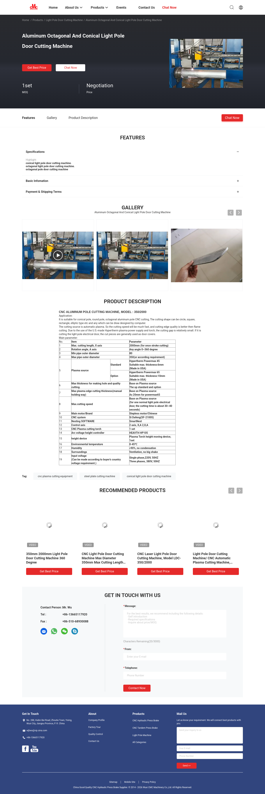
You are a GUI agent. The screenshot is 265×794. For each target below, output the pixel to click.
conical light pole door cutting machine (149, 476)
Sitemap (113, 782)
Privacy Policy (149, 782)
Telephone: (131, 667)
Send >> (186, 765)
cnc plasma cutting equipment (55, 476)
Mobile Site (129, 782)
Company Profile (96, 720)
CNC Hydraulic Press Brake (145, 720)
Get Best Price (37, 67)
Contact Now (136, 688)
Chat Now (70, 67)
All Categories (139, 742)
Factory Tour (94, 727)
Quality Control (95, 734)
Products (38, 20)
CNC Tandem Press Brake (145, 728)
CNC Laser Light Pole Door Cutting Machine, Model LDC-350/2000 (159, 558)
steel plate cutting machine (99, 476)
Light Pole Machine (141, 735)
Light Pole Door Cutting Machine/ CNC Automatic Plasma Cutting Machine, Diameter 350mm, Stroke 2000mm (212, 562)
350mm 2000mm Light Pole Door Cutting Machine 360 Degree (47, 558)
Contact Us (93, 741)
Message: (130, 606)
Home (25, 20)
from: (128, 649)
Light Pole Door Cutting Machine (64, 20)
